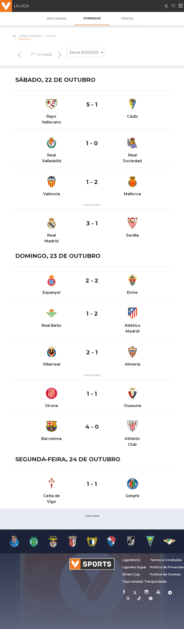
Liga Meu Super (134, 567)
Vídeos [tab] (127, 18)
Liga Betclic (131, 560)
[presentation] (19, 54)
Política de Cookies (165, 574)
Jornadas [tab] (92, 18)
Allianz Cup (131, 574)
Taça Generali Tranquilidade (144, 581)
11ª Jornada (41, 54)
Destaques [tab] (56, 18)
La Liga (21, 6)
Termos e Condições (166, 560)
